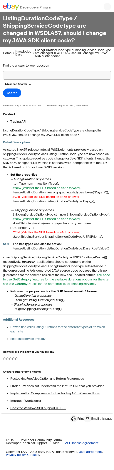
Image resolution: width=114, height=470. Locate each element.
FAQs (10, 440)
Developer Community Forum (40, 440)
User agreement (90, 451)
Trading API (18, 122)
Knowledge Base (23, 53)
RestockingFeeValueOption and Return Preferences (47, 379)
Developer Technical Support (26, 443)
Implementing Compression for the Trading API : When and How (55, 393)
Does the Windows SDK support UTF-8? (38, 408)
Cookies (33, 454)
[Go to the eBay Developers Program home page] (28, 6)
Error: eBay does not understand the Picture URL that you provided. (57, 386)
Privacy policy (16, 454)
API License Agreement (81, 443)
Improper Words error (25, 401)
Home (7, 53)
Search (12, 93)
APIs (56, 443)
